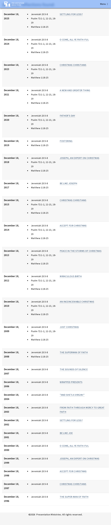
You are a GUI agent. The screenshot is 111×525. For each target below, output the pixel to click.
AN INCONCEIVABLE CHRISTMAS (77, 301)
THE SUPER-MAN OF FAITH (74, 496)
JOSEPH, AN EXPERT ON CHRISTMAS (79, 158)
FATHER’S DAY (67, 115)
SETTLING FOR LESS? (71, 14)
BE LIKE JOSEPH (68, 183)
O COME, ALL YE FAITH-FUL (74, 39)
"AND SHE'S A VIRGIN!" (72, 394)
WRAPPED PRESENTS (71, 382)
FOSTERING (66, 141)
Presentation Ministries (18, 4)
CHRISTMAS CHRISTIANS (73, 64)
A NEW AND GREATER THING (75, 90)
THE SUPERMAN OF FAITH (74, 352)
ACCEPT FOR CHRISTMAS (73, 225)
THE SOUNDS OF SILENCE (74, 369)
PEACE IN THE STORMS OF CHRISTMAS (80, 250)
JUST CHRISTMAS (69, 327)
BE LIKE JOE (66, 433)
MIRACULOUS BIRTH (71, 276)
